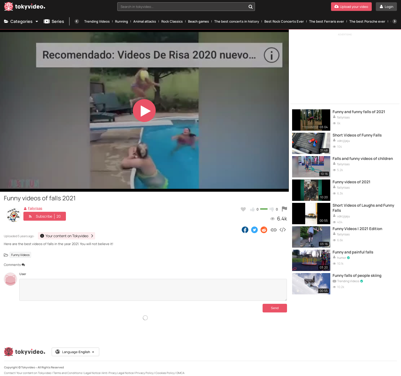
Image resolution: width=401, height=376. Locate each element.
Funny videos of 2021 (351, 182)
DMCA (180, 369)
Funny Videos (20, 255)
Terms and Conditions (67, 369)
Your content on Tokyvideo (34, 369)
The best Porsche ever (367, 21)
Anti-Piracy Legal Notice (118, 369)
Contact (9, 369)
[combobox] (186, 6)
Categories (21, 21)
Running (121, 21)
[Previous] (77, 21)
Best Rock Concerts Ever (284, 21)
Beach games (198, 21)
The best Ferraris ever (326, 21)
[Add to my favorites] (243, 209)
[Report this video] (284, 209)
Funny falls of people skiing (357, 275)
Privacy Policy (144, 369)
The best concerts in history (236, 21)
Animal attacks (144, 21)
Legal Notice (92, 369)
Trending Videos (97, 21)
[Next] (394, 21)
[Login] (386, 6)
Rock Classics (172, 21)
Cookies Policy (165, 369)
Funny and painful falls (353, 252)
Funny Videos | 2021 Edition (357, 228)
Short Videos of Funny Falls (357, 135)
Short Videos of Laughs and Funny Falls (363, 208)
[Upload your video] (351, 6)
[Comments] (153, 290)
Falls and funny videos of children (363, 158)
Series (54, 21)
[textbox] (182, 7)
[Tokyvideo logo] (24, 7)
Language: (75, 347)
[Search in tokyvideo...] (250, 6)
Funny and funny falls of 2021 (359, 111)
